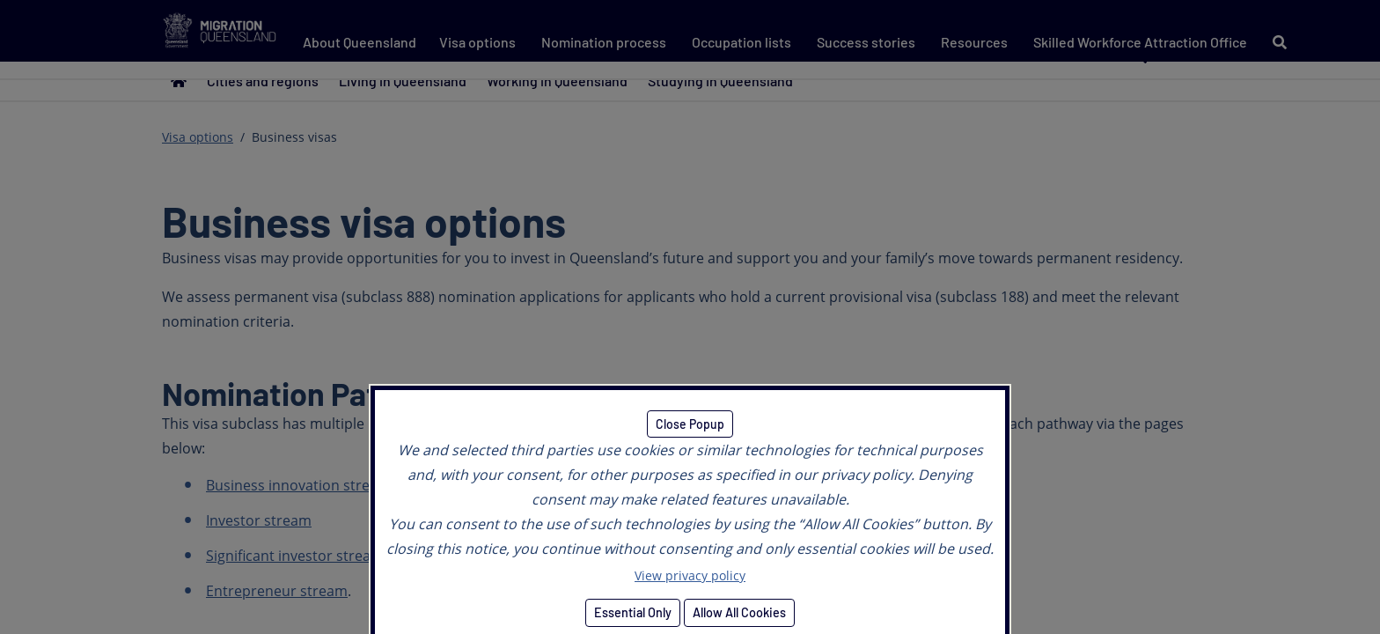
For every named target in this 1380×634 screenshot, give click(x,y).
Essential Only (633, 612)
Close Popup (690, 424)
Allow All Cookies (739, 612)
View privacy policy (690, 575)
